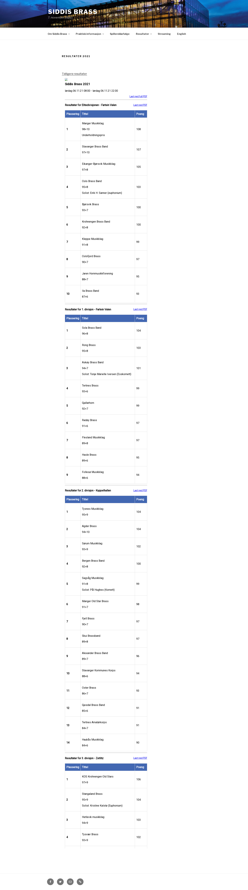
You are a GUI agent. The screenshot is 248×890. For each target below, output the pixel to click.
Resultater (144, 33)
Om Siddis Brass (59, 33)
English (181, 33)
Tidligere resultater (74, 73)
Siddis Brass (73, 11)
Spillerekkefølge (120, 33)
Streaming (164, 33)
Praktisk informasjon (90, 33)
